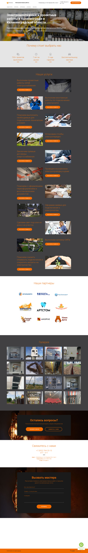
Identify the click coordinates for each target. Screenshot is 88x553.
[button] (15, 353)
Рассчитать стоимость (24, 89)
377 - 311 (62, 3)
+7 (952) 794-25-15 (64, 2)
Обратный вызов (76, 2)
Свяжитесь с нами (53, 429)
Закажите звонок (34, 429)
